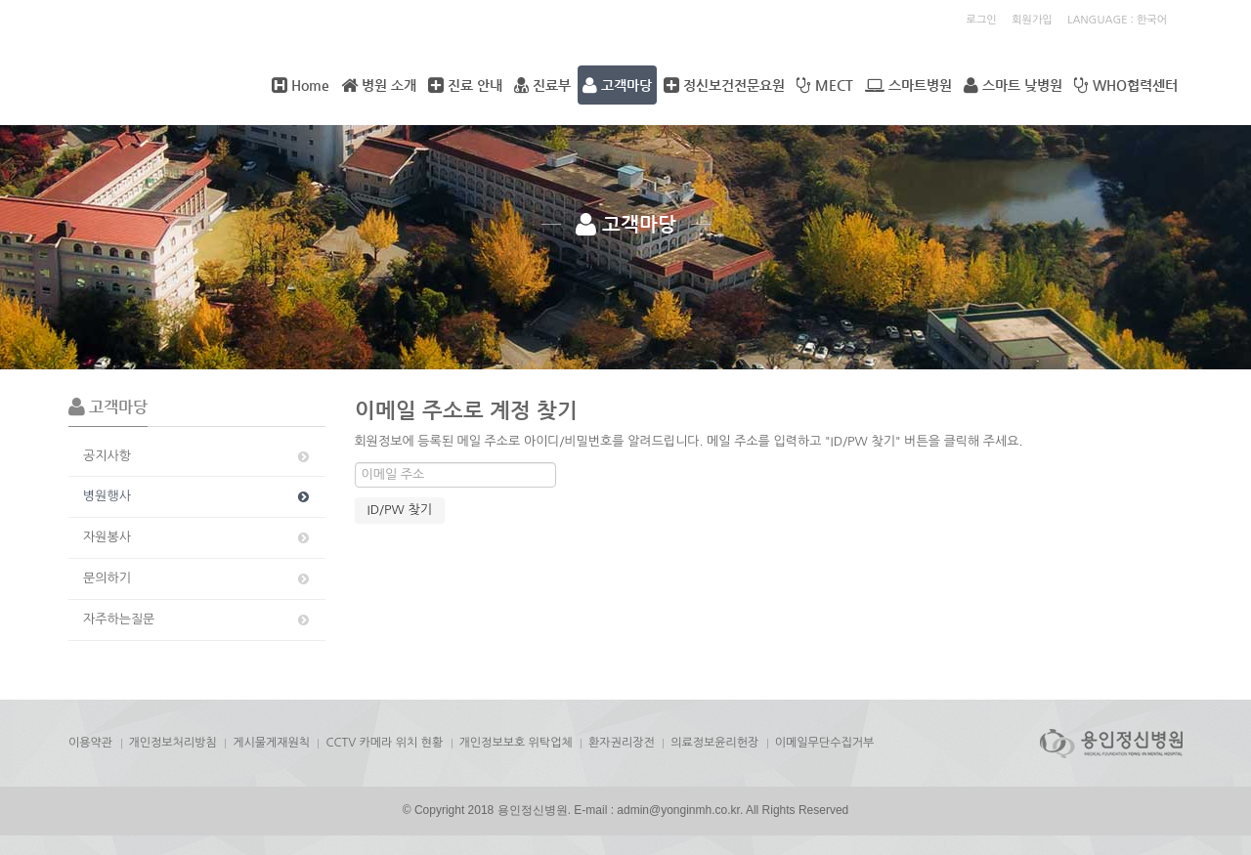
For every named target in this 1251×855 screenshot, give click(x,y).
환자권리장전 (621, 742)
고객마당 (617, 85)
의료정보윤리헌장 (714, 742)
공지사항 (197, 456)
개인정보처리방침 (173, 742)
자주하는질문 (197, 619)
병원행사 (197, 496)
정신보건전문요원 (724, 85)
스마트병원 (908, 85)
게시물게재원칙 (271, 742)
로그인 (982, 20)
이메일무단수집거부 (825, 742)
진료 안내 (465, 85)
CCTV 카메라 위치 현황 (384, 742)
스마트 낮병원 (1013, 85)
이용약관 (90, 742)
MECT (825, 85)
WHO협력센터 (1126, 85)
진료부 (542, 85)
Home (300, 85)
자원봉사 (197, 537)
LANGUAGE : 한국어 (1117, 20)
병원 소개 (378, 85)
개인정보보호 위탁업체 (516, 742)
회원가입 (1032, 20)
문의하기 (197, 578)
